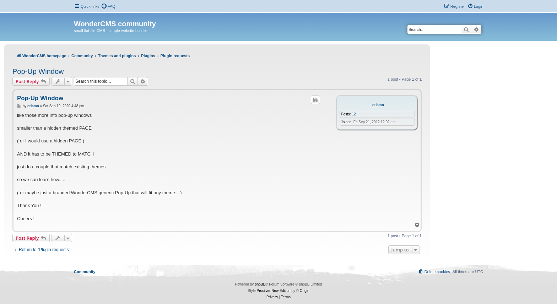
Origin (304, 291)
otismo (378, 105)
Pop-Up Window (38, 71)
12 (354, 114)
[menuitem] (108, 6)
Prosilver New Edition (274, 291)
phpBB (260, 284)
